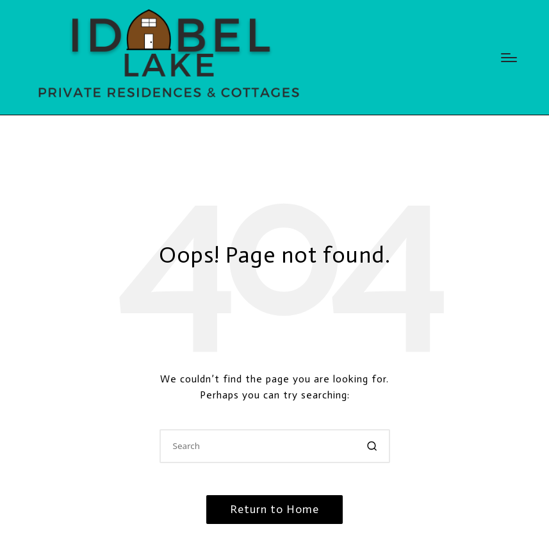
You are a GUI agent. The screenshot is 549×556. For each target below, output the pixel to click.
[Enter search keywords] (275, 446)
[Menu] (509, 57)
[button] (373, 446)
